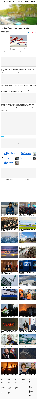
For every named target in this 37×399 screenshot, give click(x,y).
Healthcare (9, 383)
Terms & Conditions (17, 383)
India (22, 382)
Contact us (16, 382)
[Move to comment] (35, 32)
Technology (2, 388)
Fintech (8, 393)
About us (16, 381)
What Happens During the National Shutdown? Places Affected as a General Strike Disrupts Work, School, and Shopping (9, 331)
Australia (23, 381)
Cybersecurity (9, 387)
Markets (1, 383)
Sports (1, 392)
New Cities (9, 392)
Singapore (23, 383)
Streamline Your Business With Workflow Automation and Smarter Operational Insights (8, 158)
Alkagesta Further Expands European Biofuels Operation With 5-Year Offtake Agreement (9, 153)
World (1, 381)
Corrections (16, 387)
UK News (2, 382)
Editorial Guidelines (27, 179)
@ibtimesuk (7, 31)
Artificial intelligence (10, 388)
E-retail (8, 381)
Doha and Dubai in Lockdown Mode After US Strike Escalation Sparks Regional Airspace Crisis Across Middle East (26, 215)
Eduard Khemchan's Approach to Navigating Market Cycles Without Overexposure (8, 162)
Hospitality (9, 382)
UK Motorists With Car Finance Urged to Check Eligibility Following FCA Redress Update (26, 158)
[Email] (34, 32)
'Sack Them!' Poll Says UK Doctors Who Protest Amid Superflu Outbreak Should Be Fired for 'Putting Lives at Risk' (27, 302)
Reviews (2, 393)
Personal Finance (3, 387)
